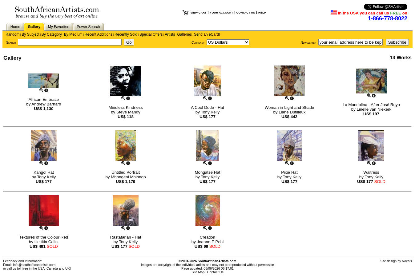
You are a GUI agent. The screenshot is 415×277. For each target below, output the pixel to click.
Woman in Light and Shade (289, 107)
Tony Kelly (210, 112)
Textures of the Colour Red (43, 237)
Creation (207, 237)
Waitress (371, 172)
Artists (170, 34)
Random (12, 34)
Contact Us (215, 272)
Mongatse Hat (207, 172)
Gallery (34, 27)
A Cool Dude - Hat (207, 107)
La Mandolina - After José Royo (371, 104)
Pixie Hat (289, 172)
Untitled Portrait (125, 172)
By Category (52, 34)
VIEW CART (198, 12)
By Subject (30, 34)
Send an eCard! (207, 34)
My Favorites (58, 27)
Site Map (197, 272)
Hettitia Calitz (46, 241)
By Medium (73, 34)
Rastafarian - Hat (125, 237)
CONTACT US (245, 12)
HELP (262, 12)
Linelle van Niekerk (374, 109)
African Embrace (44, 99)
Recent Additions (98, 34)
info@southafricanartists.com (34, 265)
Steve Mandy (128, 112)
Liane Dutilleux (292, 112)
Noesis (407, 261)
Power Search (88, 27)
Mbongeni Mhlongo (128, 177)
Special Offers (151, 34)
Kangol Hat (44, 172)
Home (15, 27)
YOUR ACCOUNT (221, 12)
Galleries (184, 34)
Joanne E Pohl (210, 241)
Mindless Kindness (125, 107)
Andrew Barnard (46, 104)
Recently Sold (126, 34)
